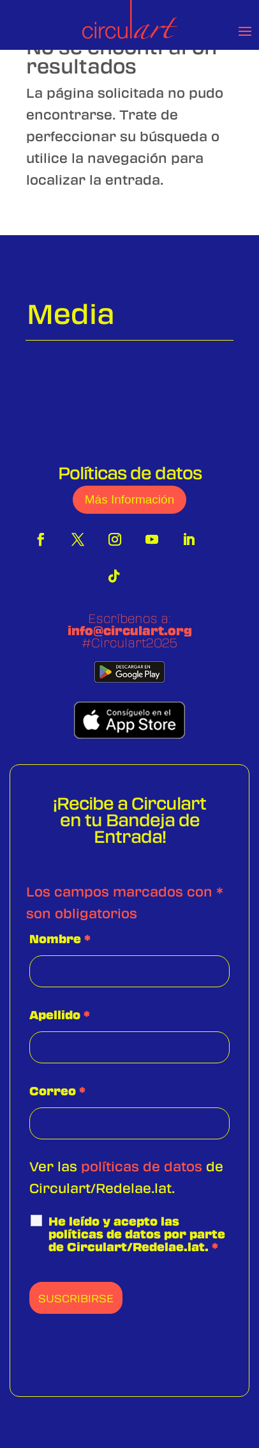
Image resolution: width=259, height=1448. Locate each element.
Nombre (60, 938)
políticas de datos (141, 1166)
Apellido (59, 1014)
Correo (57, 1090)
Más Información (129, 499)
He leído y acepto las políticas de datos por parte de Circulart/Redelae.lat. (136, 1234)
